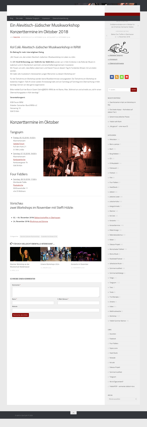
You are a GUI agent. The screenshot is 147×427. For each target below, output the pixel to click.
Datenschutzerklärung (60, 18)
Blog (11, 18)
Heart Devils (114, 361)
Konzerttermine (17, 24)
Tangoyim (113, 291)
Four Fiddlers (114, 191)
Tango (112, 286)
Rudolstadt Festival (116, 267)
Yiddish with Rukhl (115, 130)
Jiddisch (112, 200)
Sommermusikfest (116, 277)
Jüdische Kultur (114, 210)
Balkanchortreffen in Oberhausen (47, 226)
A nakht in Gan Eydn (28, 7)
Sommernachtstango (116, 281)
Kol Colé (112, 224)
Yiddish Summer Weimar (118, 329)
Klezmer (112, 219)
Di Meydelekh (114, 172)
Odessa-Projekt (115, 253)
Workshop (29, 24)
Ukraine (112, 310)
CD (111, 167)
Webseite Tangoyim (32, 18)
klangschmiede (114, 215)
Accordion (113, 342)
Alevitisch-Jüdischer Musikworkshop (29, 245)
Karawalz (112, 366)
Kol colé (112, 371)
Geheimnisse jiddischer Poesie (119, 125)
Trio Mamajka (114, 305)
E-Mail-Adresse (63, 307)
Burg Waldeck (114, 162)
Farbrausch (113, 176)
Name (14, 307)
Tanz (111, 296)
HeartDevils (113, 195)
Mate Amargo (114, 238)
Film (111, 186)
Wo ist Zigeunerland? (116, 390)
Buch (111, 157)
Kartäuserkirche (19, 168)
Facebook (113, 347)
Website (14, 315)
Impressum (46, 18)
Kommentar (16, 293)
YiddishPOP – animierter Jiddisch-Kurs (122, 395)
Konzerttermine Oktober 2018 (49, 245)
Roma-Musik (114, 262)
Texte (111, 300)
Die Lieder (19, 18)
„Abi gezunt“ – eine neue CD (119, 135)
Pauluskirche (18, 193)
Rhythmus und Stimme (39, 230)
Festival (112, 181)
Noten (112, 248)
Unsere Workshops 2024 (50, 272)
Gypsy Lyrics (114, 356)
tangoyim (16, 45)
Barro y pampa (114, 152)
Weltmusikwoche (115, 320)
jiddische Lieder (115, 205)
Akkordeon (113, 148)
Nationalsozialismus (116, 243)
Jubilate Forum (18, 152)
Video (111, 315)
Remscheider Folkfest (117, 257)
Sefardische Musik (116, 272)
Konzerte (113, 229)
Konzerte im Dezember (79, 272)
